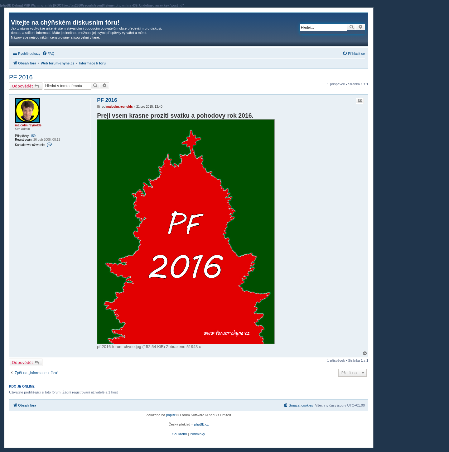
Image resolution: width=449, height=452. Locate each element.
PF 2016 (21, 77)
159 (33, 136)
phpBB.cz (201, 424)
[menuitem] (48, 53)
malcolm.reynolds (28, 125)
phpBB (171, 415)
